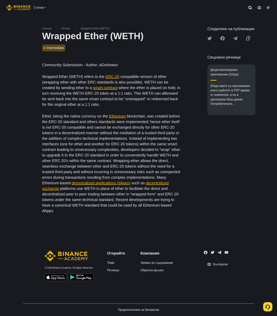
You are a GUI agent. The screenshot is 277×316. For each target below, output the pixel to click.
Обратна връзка (152, 270)
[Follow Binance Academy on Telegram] (219, 252)
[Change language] (259, 7)
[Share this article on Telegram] (235, 38)
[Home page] (18, 8)
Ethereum (117, 116)
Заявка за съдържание (156, 262)
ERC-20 (112, 76)
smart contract (105, 88)
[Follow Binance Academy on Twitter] (212, 252)
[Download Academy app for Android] (80, 278)
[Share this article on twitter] (209, 38)
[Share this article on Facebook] (222, 38)
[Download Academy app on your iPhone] (56, 278)
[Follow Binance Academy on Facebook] (206, 252)
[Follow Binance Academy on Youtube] (226, 252)
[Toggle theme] (268, 8)
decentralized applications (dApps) (101, 183)
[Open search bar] (248, 7)
